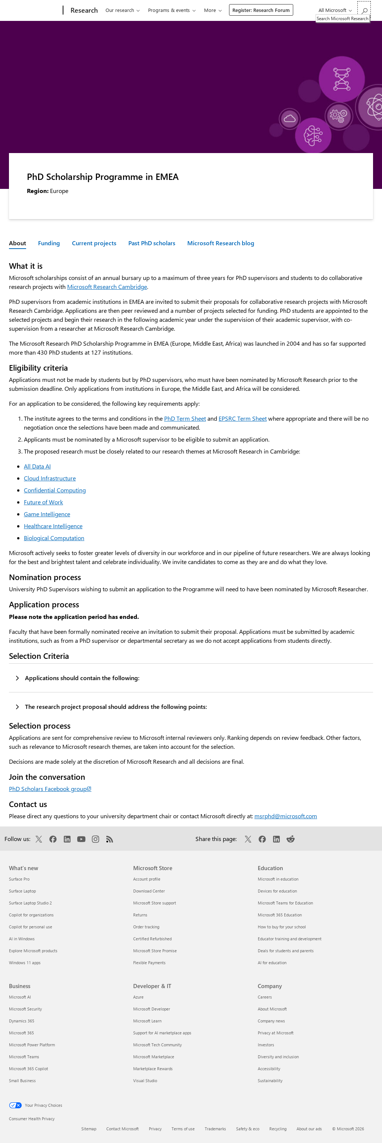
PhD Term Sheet (185, 418)
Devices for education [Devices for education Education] (277, 891)
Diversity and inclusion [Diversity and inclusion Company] (278, 1056)
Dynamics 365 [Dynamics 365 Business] (21, 1021)
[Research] (83, 10)
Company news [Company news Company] (271, 1021)
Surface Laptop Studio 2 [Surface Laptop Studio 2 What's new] (30, 903)
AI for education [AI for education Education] (272, 962)
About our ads (309, 1128)
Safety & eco (247, 1128)
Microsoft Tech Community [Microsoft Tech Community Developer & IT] (157, 1044)
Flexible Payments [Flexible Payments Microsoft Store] (149, 962)
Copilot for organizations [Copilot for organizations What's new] (31, 915)
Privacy (155, 1128)
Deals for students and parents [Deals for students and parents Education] (286, 950)
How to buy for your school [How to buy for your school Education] (282, 926)
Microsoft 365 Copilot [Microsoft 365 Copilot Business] (28, 1068)
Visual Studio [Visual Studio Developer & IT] (145, 1080)
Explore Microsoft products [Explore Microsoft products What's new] (33, 950)
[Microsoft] (34, 10)
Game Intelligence (47, 514)
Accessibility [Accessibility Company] (269, 1068)
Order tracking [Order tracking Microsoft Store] (146, 926)
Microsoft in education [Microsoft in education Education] (278, 879)
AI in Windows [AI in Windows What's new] (22, 938)
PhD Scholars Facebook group (50, 788)
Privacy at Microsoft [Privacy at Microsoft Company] (276, 1032)
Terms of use (183, 1128)
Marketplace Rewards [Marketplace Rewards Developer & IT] (153, 1068)
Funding (49, 243)
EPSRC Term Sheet (243, 418)
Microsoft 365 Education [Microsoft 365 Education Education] (280, 915)
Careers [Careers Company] (265, 997)
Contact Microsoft (122, 1128)
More (210, 10)
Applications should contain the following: (82, 678)
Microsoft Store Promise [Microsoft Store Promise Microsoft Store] (155, 950)
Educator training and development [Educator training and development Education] (290, 938)
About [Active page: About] (17, 243)
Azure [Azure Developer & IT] (138, 997)
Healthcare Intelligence (53, 526)
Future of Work (43, 502)
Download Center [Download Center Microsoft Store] (149, 891)
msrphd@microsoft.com (285, 816)
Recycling (277, 1128)
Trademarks (215, 1128)
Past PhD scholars (151, 243)
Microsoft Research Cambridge (107, 286)
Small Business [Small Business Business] (22, 1080)
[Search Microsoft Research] (364, 9)
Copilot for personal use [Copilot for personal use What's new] (30, 926)
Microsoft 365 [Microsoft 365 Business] (21, 1032)
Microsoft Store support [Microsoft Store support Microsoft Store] (154, 903)
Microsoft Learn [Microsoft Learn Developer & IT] (147, 1021)
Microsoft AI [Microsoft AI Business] (20, 997)
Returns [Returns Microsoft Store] (140, 915)
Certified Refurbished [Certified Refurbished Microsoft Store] (152, 938)
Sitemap (88, 1128)
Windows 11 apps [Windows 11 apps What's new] (25, 962)
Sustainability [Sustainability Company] (270, 1080)
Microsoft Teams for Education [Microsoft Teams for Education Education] (285, 903)
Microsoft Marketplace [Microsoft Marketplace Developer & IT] (153, 1056)
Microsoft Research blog (220, 243)
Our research (120, 10)
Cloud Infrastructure (50, 478)
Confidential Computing (55, 490)
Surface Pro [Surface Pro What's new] (19, 879)
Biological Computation (54, 538)
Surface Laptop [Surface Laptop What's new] (22, 891)
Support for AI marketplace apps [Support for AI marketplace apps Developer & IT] (162, 1032)
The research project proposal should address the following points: (116, 706)
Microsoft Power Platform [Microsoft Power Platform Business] (32, 1044)
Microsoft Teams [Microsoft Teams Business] (24, 1056)
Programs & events (169, 10)
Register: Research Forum (261, 10)
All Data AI (37, 466)
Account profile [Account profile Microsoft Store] (146, 879)
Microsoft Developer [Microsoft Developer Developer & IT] (151, 1009)
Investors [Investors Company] (266, 1044)
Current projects (94, 243)
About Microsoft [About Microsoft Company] (272, 1009)
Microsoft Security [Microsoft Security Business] (25, 1009)
